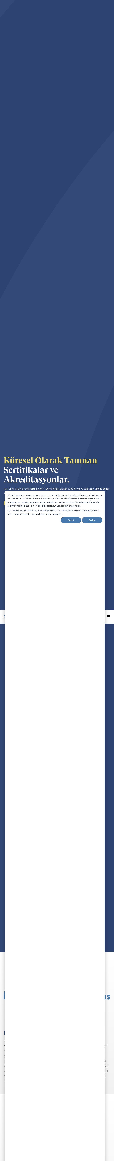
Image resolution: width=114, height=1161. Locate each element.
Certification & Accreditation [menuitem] (20, 1102)
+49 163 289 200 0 (16, 1145)
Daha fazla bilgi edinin (21, 956)
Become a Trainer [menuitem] (14, 1115)
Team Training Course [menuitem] (17, 1023)
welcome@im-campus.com (21, 1138)
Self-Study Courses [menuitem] (14, 1030)
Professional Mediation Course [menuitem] (21, 1016)
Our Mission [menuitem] (11, 1088)
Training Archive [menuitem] (13, 1066)
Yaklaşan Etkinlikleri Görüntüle (57, 836)
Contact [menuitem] (8, 1122)
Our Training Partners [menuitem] (16, 1109)
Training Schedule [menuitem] (14, 1037)
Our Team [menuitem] (9, 1095)
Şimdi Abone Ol (55, 826)
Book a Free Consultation (20, 1151)
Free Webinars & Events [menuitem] (17, 1059)
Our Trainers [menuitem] (11, 1082)
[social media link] (5, 1001)
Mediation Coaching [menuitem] (15, 1052)
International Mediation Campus (22, 984)
